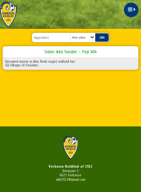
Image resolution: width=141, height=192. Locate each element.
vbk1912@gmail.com (70, 180)
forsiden (32, 65)
